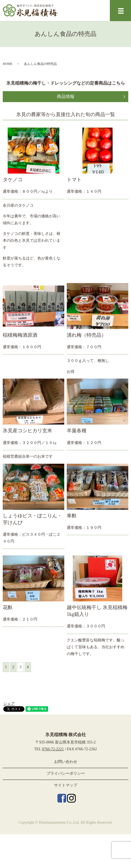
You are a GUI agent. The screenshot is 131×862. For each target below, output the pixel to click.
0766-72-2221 (53, 749)
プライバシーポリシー (65, 773)
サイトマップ (65, 785)
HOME (7, 64)
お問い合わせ (65, 762)
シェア (9, 704)
